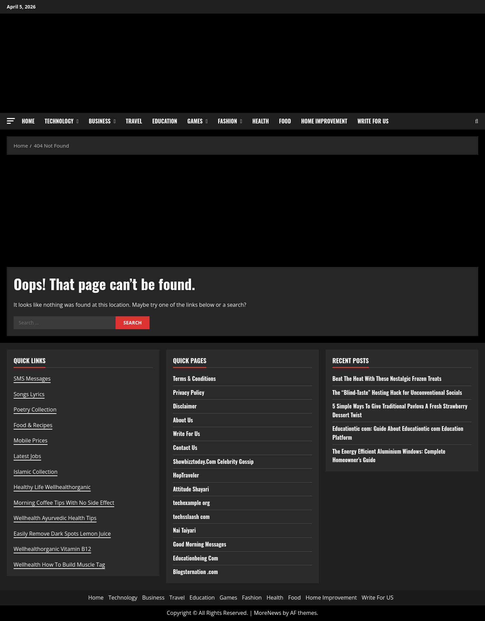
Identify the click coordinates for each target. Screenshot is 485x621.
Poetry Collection (35, 409)
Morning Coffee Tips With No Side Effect (64, 502)
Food (285, 121)
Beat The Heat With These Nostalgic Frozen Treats (386, 378)
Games (195, 121)
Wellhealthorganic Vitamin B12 (52, 549)
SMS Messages (32, 378)
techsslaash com (191, 517)
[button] (11, 121)
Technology (59, 121)
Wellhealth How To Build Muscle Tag (59, 564)
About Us (183, 420)
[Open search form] (476, 121)
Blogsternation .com (195, 572)
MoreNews (267, 613)
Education (164, 121)
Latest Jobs (27, 456)
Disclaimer (185, 406)
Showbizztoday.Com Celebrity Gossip (213, 461)
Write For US (373, 121)
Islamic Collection (35, 471)
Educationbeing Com (195, 558)
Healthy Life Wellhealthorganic (52, 487)
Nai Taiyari (184, 530)
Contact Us (185, 447)
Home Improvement (324, 121)
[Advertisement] (243, 209)
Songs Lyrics (29, 394)
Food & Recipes (33, 425)
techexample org (191, 503)
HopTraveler (186, 475)
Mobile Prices (31, 440)
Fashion (227, 121)
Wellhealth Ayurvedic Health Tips (55, 518)
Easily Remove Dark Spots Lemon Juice (62, 533)
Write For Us (186, 434)
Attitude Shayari (191, 489)
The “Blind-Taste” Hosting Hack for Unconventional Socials (397, 392)
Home (28, 121)
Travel (134, 121)
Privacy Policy (188, 392)
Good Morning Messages (199, 544)
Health (260, 121)
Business (99, 121)
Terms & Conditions (194, 378)
